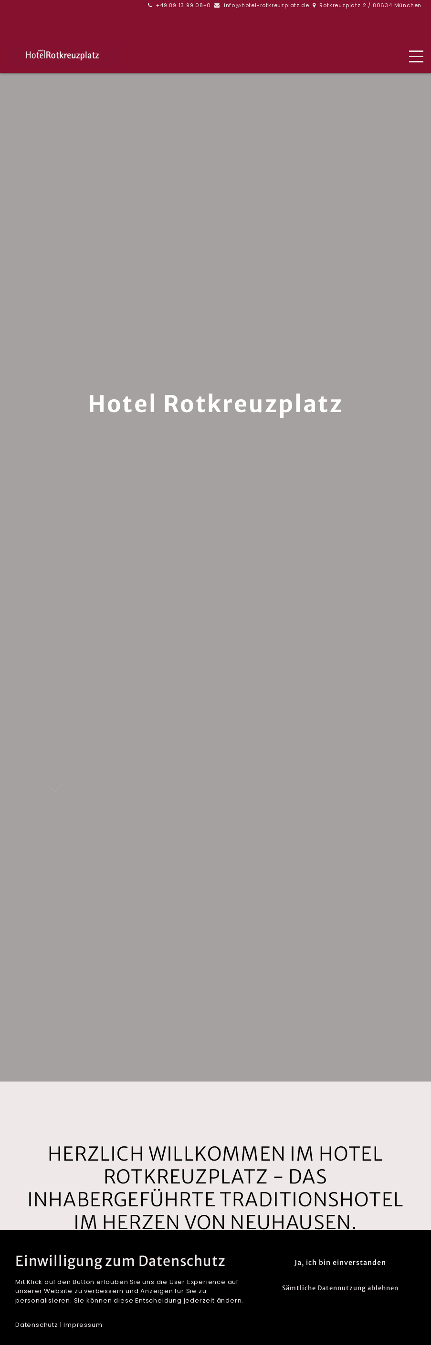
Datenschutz (36, 1324)
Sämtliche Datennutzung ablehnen (340, 1288)
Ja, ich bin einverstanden (340, 1262)
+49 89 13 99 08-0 (183, 5)
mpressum (83, 1324)
